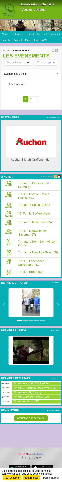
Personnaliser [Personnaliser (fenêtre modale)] (51, 477)
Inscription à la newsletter (31, 418)
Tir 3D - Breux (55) (30, 271)
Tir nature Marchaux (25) (35, 222)
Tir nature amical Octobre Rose (31, 397)
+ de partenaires (53, 117)
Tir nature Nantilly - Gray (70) (38, 252)
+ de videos (55, 330)
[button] (4, 145)
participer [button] (17, 34)
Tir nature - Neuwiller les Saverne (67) (35, 388)
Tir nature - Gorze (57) (26, 401)
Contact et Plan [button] (21, 40)
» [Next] (36, 99)
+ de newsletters (53, 410)
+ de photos (55, 283)
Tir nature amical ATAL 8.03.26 (31, 383)
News (5, 34)
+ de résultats (54, 378)
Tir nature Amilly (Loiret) (27, 392)
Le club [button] (6, 40)
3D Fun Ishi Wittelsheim (34, 213)
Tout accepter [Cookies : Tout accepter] (12, 477)
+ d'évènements (46, 177)
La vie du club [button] (32, 34)
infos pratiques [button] (52, 34)
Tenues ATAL (41, 40)
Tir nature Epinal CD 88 (34, 204)
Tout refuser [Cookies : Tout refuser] (31, 477)
